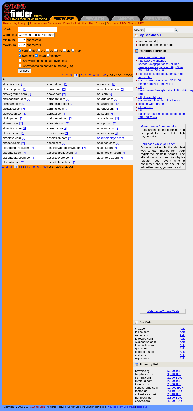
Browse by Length (15, 23)
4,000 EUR (174, 401)
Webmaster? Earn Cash (163, 311)
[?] (21, 84)
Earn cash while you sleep (158, 144)
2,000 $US (174, 384)
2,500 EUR (174, 377)
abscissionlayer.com (110, 138)
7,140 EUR (174, 391)
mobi (78, 50)
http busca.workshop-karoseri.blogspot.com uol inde (158, 62)
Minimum (9, 40)
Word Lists (10, 34)
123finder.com (37, 406)
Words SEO (136, 23)
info (59, 50)
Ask (182, 328)
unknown (56, 55)
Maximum (9, 45)
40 (104, 75)
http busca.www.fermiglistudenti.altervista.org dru (165, 90)
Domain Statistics (75, 23)
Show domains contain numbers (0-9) (48, 66)
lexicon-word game (151, 103)
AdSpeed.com (115, 406)
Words (7, 29)
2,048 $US (174, 394)
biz (68, 50)
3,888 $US (174, 374)
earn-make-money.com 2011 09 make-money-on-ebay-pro (159, 82)
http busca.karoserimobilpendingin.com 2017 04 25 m (161, 114)
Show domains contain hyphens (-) (46, 60)
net (34, 50)
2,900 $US (174, 381)
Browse (24, 70)
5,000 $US (174, 371)
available (28, 55)
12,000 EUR (175, 387)
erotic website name (151, 57)
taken (42, 55)
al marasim (145, 107)
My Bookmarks (150, 35)
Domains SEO (116, 23)
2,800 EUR (174, 397)
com (25, 50)
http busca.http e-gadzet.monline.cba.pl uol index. (159, 98)
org (43, 50)
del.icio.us (141, 406)
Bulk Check (96, 23)
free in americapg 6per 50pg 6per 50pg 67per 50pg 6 (160, 69)
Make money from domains (159, 126)
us (51, 50)
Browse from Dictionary (45, 23)
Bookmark (129, 406)
